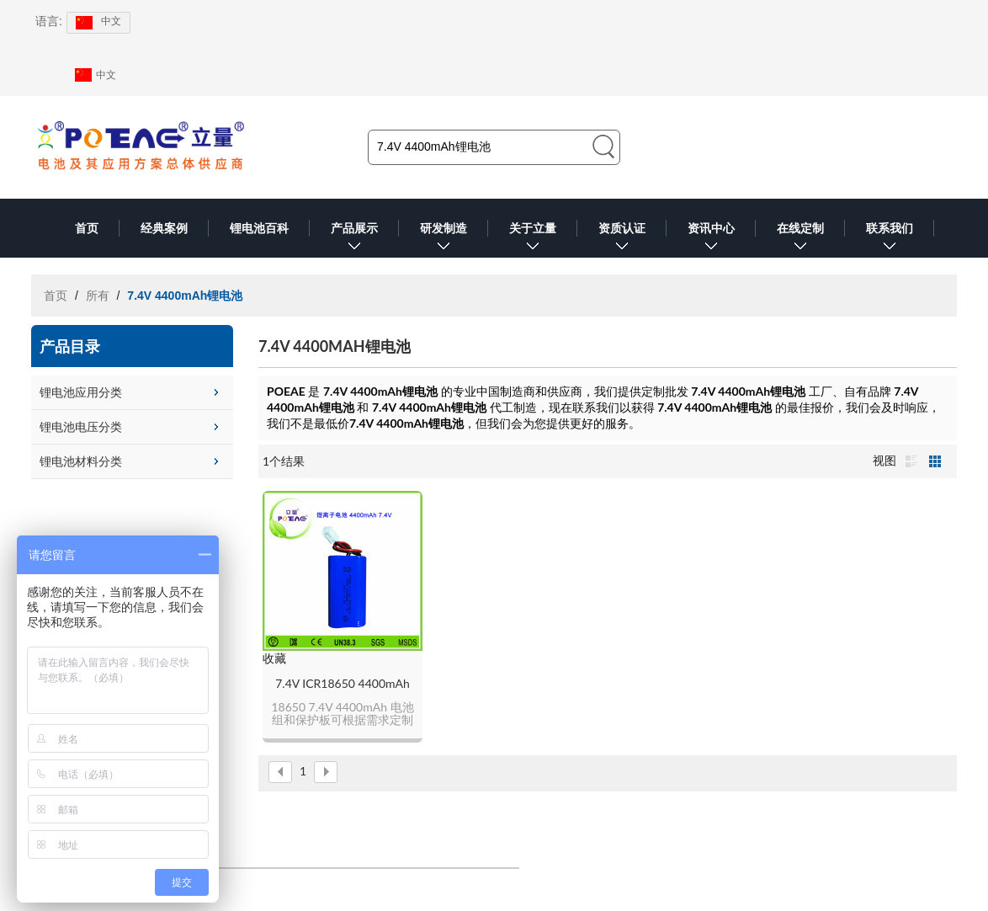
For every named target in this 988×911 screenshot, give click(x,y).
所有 (97, 295)
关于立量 (532, 239)
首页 (86, 228)
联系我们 (889, 239)
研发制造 (443, 239)
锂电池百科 (259, 228)
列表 (911, 461)
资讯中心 (711, 239)
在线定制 (800, 239)
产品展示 (354, 239)
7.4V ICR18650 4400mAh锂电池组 (342, 684)
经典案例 (164, 228)
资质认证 (622, 239)
